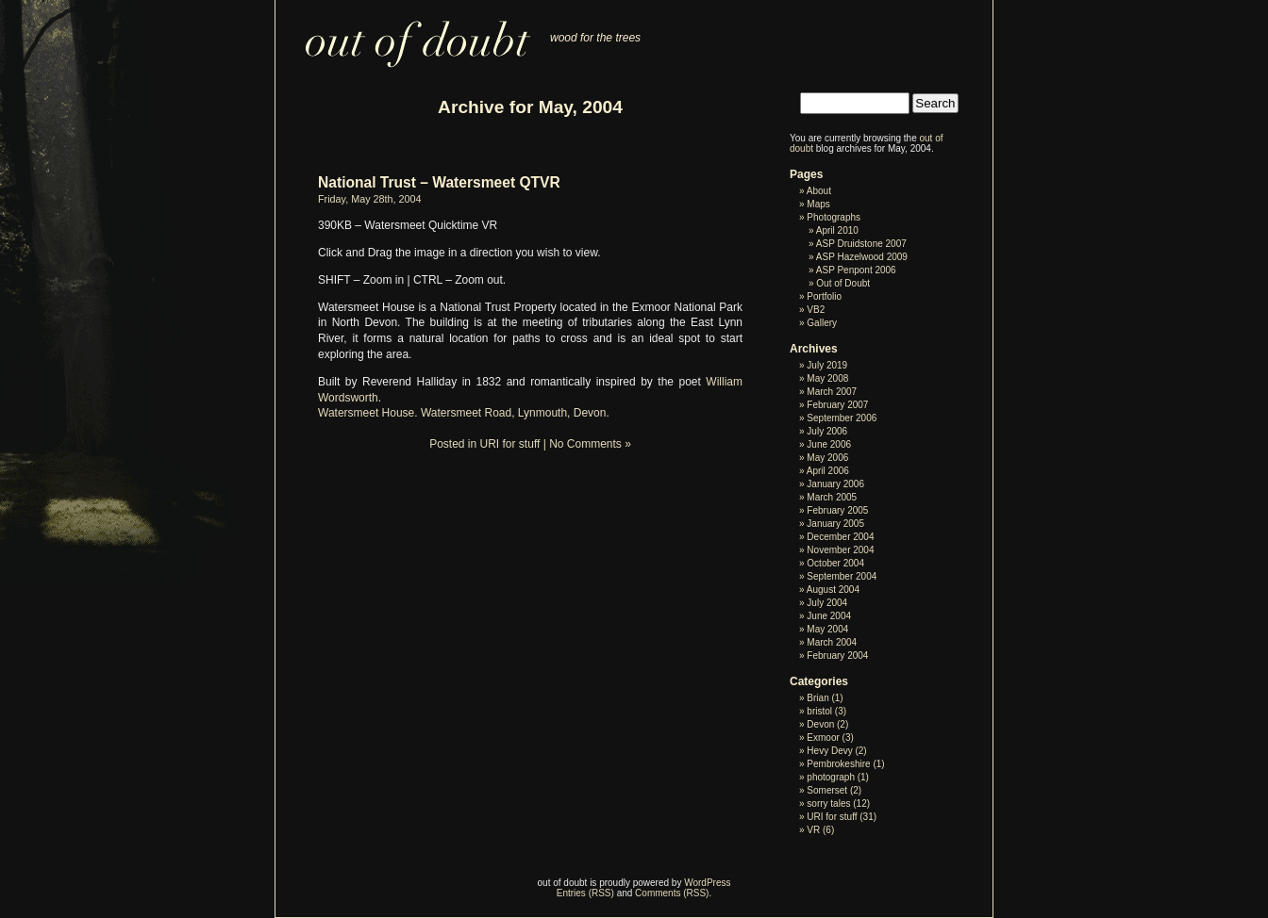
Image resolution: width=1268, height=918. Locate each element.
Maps (818, 204)
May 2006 (827, 457)
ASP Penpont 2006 (856, 270)
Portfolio (824, 296)
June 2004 (829, 616)
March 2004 (832, 642)
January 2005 (835, 523)
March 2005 (832, 497)
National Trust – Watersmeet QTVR (439, 182)
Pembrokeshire (838, 764)
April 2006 (828, 471)
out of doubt (406, 34)
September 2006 (841, 418)
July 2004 (827, 603)
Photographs (833, 217)
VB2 (816, 309)
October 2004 (835, 563)
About (819, 191)
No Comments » (590, 444)
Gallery (822, 323)
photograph (831, 777)
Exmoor (823, 737)
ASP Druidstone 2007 (861, 243)
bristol (819, 711)
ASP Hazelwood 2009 (862, 257)
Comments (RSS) (672, 893)
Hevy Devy (829, 751)
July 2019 (827, 365)
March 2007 (832, 391)
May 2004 (827, 629)
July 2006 (827, 431)
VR (813, 830)
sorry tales (828, 803)
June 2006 (829, 444)
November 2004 (840, 550)
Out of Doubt (843, 283)
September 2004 (841, 576)
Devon (820, 724)
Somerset (827, 790)
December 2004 (840, 537)
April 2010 (837, 230)
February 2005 (837, 510)
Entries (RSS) (585, 893)
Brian (817, 698)
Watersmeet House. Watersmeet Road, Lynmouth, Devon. (463, 412)
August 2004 (833, 589)
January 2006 (835, 484)
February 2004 (837, 655)
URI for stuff (510, 444)
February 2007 (837, 405)
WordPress (707, 882)
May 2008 (827, 378)
